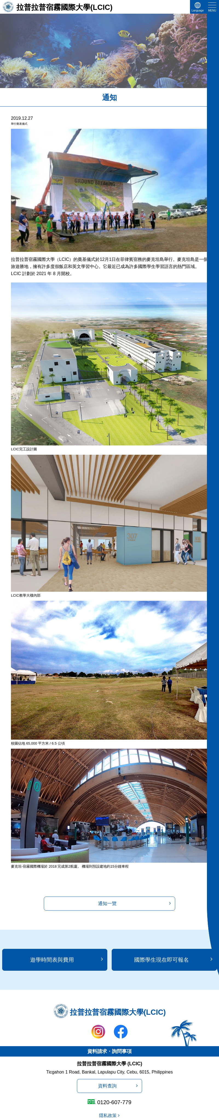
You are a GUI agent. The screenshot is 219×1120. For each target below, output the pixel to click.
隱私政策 (108, 1115)
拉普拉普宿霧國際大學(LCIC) (64, 7)
